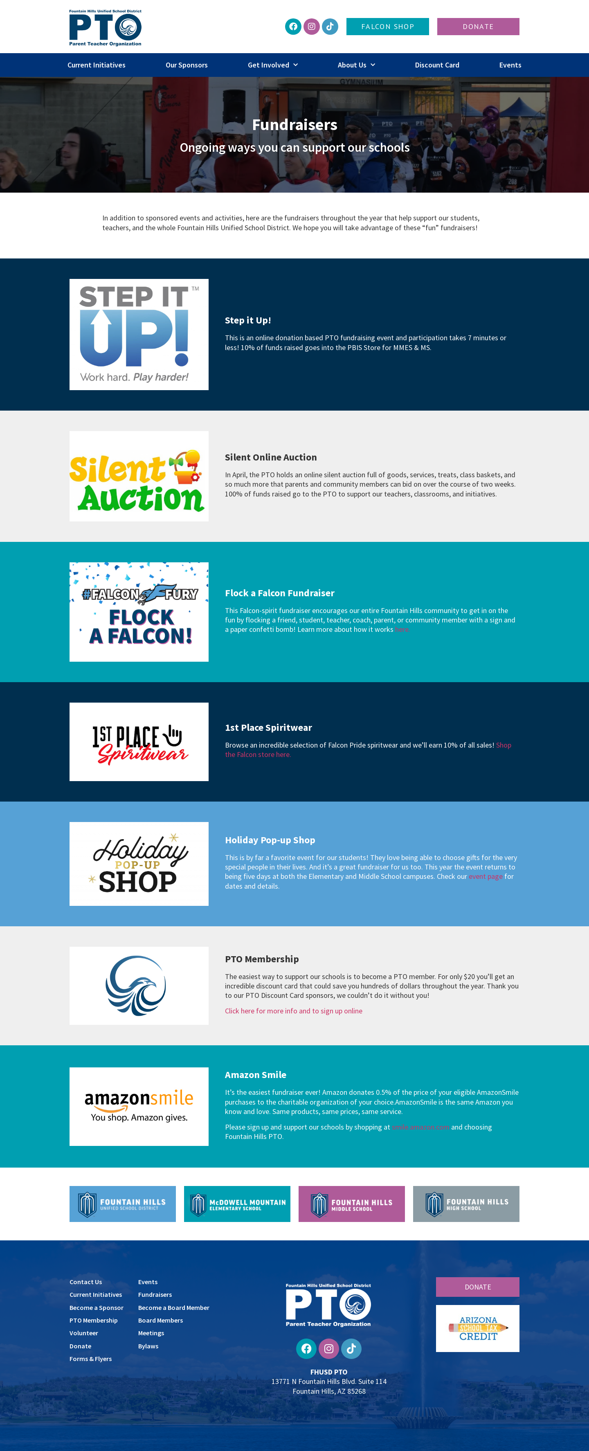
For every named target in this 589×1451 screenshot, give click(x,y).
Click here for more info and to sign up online (293, 1010)
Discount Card (437, 65)
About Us (356, 65)
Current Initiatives (96, 65)
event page (486, 876)
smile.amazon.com (421, 1127)
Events (510, 65)
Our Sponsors (187, 65)
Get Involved (273, 65)
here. (402, 629)
